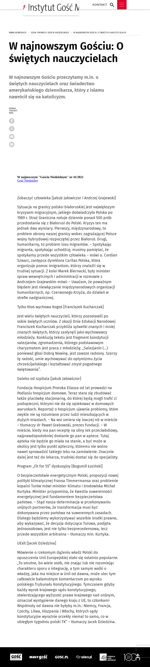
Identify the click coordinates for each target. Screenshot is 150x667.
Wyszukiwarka (113, 4)
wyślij (13, 146)
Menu (122, 4)
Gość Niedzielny (27, 180)
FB (13, 122)
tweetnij (13, 130)
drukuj (13, 138)
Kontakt (100, 4)
